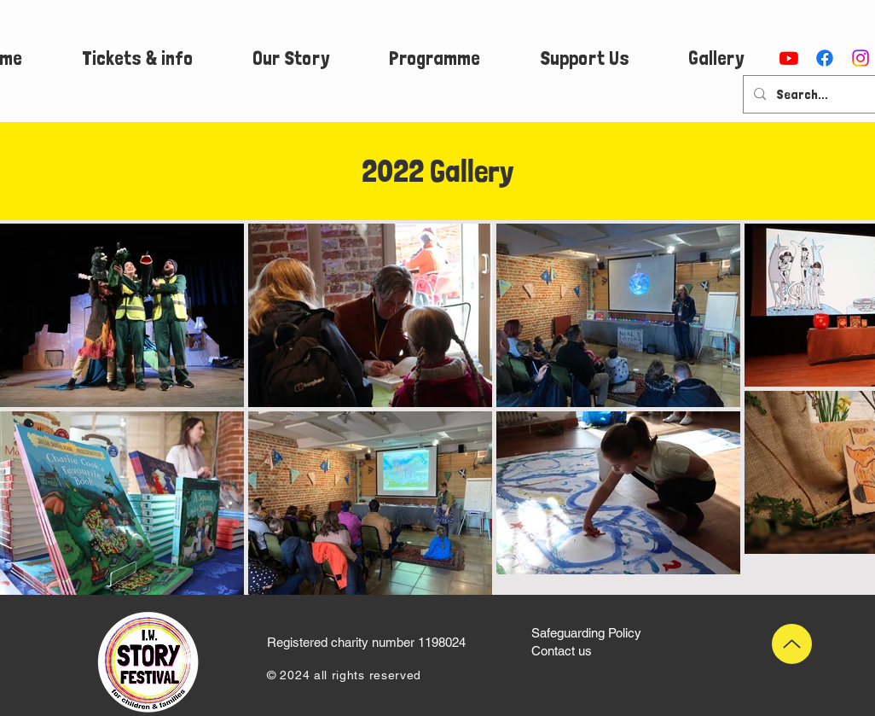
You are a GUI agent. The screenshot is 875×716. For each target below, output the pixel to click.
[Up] (792, 644)
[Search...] (817, 94)
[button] (137, 58)
